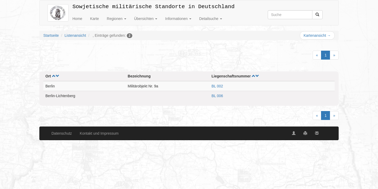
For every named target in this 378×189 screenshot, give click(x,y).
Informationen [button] (178, 19)
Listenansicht (75, 35)
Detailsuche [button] (210, 19)
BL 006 (217, 96)
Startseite (51, 35)
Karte (94, 19)
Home (77, 19)
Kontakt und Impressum (99, 133)
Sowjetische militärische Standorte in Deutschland (153, 5)
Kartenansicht (317, 35)
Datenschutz (61, 133)
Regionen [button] (116, 19)
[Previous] (317, 55)
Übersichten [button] (146, 19)
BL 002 (217, 86)
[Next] (334, 55)
